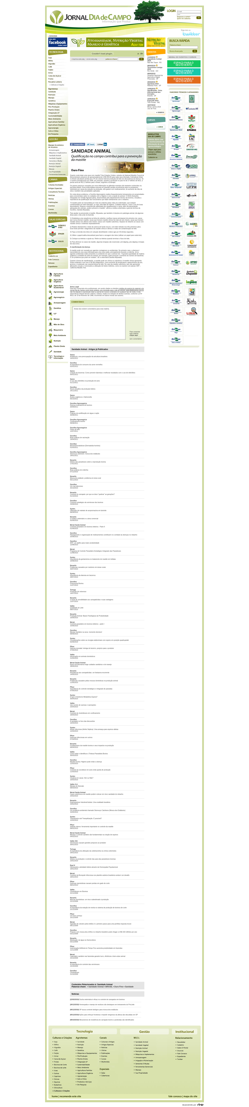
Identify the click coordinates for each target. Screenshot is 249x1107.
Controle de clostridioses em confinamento (85, 713)
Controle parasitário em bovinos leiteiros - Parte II (87, 527)
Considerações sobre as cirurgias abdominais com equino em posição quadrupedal (99, 640)
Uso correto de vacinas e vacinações (83, 705)
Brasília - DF (154, 92)
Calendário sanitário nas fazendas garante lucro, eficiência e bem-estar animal (97, 956)
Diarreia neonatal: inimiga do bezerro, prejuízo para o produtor (92, 648)
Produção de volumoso (78, 591)
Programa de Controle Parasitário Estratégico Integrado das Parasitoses (95, 551)
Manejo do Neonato (77, 786)
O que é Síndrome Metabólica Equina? (83, 697)
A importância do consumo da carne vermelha (86, 365)
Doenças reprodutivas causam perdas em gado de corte (90, 883)
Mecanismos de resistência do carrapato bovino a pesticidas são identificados (106, 1020)
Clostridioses (74, 972)
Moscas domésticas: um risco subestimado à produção (89, 899)
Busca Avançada (176, 51)
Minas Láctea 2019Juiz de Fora (154, 106)
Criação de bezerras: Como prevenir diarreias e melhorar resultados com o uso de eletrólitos (102, 373)
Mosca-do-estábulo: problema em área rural (85, 478)
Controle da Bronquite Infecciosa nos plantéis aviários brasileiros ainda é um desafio (99, 875)
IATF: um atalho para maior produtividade (84, 543)
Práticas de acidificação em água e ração (84, 413)
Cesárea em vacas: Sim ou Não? (81, 778)
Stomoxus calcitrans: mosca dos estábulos (85, 454)
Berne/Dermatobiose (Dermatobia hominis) (85, 446)
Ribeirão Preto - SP (154, 83)
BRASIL (108, 987)
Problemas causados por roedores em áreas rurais (88, 567)
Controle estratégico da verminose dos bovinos (86, 502)
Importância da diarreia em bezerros (83, 575)
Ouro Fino (118, 987)
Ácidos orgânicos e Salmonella (81, 397)
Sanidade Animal (96, 987)
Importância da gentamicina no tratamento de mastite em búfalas (93, 559)
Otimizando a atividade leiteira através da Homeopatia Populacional (94, 867)
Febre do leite (75, 429)
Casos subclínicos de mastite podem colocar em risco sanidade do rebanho (96, 794)
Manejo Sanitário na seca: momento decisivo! (86, 632)
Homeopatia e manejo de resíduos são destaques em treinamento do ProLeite (106, 1004)
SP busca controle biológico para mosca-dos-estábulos (98, 1010)
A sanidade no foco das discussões (82, 721)
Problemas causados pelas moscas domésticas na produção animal (94, 681)
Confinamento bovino (77, 421)
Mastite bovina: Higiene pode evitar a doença (86, 762)
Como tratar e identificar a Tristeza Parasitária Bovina (89, 754)
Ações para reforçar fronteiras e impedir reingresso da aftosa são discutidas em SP (108, 1015)
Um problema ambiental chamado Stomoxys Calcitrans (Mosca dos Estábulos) (97, 810)
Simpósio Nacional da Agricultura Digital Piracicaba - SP (155, 76)
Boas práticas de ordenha (79, 470)
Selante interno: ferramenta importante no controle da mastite (91, 826)
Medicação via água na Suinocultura (83, 940)
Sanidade (129, 987)
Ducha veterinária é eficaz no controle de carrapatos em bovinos (102, 999)
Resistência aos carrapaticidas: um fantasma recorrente (89, 672)
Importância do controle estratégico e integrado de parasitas (91, 689)
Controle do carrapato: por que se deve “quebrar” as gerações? (92, 494)
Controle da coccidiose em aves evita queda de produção (90, 770)
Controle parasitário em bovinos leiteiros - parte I (87, 624)
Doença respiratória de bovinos (81, 405)
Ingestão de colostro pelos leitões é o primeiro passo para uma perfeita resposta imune (100, 924)
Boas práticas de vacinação (79, 437)
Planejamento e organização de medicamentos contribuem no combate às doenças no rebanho (103, 535)
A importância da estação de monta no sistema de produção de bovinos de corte (98, 908)
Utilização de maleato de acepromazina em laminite (88, 510)
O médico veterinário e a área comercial (84, 518)
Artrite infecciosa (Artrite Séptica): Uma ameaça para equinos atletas (94, 729)
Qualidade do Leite (76, 608)
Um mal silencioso (76, 486)
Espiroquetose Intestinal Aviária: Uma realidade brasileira (90, 802)
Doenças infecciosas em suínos (81, 737)
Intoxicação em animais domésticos (82, 656)
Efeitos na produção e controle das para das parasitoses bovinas (93, 859)
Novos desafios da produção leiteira (82, 389)
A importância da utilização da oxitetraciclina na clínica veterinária (93, 851)
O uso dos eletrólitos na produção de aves (85, 381)
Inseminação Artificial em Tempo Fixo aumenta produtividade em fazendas (96, 948)
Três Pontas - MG (153, 100)
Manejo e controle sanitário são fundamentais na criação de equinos (94, 835)
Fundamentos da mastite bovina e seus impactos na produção (92, 745)
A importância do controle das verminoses (85, 964)
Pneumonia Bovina (76, 583)
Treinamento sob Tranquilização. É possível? (86, 818)
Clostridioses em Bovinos (79, 891)
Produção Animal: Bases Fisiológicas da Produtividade (89, 616)
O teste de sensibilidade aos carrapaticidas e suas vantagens (91, 600)
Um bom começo (76, 916)
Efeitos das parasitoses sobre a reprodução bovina (88, 462)
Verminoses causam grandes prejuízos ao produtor (88, 843)
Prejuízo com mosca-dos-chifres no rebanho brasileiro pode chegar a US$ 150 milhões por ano (103, 932)
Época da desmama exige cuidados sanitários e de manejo (91, 664)
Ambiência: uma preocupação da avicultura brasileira (88, 356)
